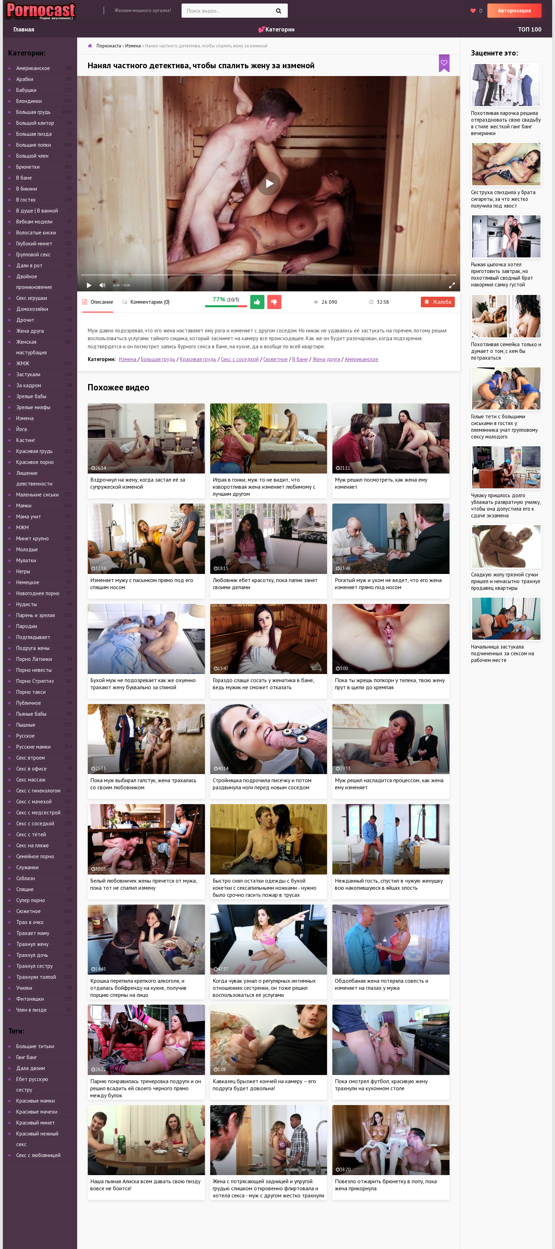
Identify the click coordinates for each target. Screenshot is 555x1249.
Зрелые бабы (31, 396)
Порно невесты (34, 670)
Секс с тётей (31, 834)
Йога (21, 429)
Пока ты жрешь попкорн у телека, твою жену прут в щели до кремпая (390, 683)
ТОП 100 (530, 29)
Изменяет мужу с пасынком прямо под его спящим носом (141, 583)
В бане (300, 359)
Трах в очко (30, 922)
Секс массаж (30, 779)
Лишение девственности (34, 478)
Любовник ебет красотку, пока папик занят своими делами (265, 583)
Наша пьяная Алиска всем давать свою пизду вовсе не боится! (145, 1185)
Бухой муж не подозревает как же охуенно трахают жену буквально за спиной (143, 683)
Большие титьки (35, 1046)
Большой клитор (35, 123)
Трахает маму (32, 933)
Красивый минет (35, 1122)
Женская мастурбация (31, 347)
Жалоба (437, 301)
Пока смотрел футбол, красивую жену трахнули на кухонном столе (381, 1084)
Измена (128, 359)
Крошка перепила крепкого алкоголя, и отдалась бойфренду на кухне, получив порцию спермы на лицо (138, 987)
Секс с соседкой (240, 359)
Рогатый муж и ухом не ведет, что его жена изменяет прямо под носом (388, 583)
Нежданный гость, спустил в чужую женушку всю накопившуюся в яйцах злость (389, 884)
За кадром (28, 385)
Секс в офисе (31, 768)
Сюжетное (275, 359)
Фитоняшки (30, 998)
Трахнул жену (32, 944)
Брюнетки (28, 166)
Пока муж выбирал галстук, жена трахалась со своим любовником (143, 784)
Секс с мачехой (34, 801)
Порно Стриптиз (35, 681)
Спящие (25, 889)
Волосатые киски (36, 232)
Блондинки (29, 101)
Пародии (26, 626)
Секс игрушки (31, 298)
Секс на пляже (32, 845)
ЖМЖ (22, 363)
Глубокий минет (34, 243)
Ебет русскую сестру (32, 1084)
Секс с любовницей (38, 1155)
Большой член (32, 155)
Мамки (24, 505)
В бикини (26, 188)
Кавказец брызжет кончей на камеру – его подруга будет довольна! (264, 1084)
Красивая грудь (198, 359)
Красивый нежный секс (37, 1139)
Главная (23, 29)
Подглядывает (33, 637)
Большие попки (33, 144)
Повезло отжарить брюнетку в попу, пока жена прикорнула (386, 1185)
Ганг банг (26, 1057)
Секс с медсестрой (38, 812)
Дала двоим (30, 1068)
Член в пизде (31, 1009)
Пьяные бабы (31, 713)
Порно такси (31, 692)
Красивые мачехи (36, 1111)
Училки (24, 987)
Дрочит (25, 319)
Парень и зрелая (35, 615)
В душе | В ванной (37, 210)
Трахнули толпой (36, 977)
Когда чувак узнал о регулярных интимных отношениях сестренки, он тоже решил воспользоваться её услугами (264, 987)
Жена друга (326, 359)
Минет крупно (32, 538)
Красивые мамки (35, 1100)
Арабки (24, 79)
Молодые (27, 549)
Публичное (28, 702)
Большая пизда (34, 133)
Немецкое (27, 582)
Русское (25, 735)
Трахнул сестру (34, 966)
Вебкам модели (34, 221)
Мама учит (28, 516)
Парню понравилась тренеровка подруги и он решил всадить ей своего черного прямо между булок (145, 1088)
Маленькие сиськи (37, 494)
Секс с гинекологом (38, 790)
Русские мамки (33, 746)
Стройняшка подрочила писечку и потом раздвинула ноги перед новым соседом (262, 784)
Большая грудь (158, 359)
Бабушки (26, 90)
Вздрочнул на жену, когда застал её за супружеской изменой (137, 483)
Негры (23, 571)
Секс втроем (30, 757)
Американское (361, 359)
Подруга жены (33, 648)
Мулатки (26, 560)
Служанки (27, 867)
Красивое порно (35, 462)
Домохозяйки (32, 309)
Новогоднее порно (37, 593)
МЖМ (22, 527)
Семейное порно (35, 856)
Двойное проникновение (34, 281)
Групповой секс (33, 254)
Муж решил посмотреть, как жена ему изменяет (381, 483)
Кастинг (25, 440)
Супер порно (30, 900)
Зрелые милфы (33, 407)
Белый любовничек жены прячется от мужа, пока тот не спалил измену (143, 884)
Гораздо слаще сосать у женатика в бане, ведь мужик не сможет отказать (263, 683)
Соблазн (25, 878)
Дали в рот (29, 265)
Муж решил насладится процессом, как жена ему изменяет (389, 784)
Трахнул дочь (32, 955)
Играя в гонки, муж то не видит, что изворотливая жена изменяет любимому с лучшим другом (264, 486)
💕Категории (276, 29)
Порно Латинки (34, 659)
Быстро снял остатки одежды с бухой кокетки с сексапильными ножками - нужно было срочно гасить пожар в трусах (264, 887)
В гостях (26, 199)
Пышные (25, 724)
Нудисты (26, 604)
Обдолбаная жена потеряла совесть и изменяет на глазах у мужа (381, 984)
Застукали (28, 374)
